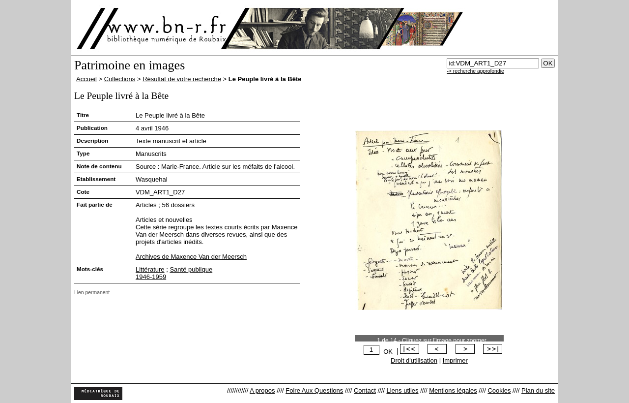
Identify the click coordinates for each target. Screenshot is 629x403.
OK (388, 351)
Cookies (499, 390)
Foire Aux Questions (314, 390)
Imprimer (455, 360)
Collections (120, 79)
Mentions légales (453, 390)
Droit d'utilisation (414, 360)
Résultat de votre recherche (182, 79)
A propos (262, 390)
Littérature (150, 269)
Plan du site (538, 390)
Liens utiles (402, 390)
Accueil (86, 79)
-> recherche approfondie (475, 71)
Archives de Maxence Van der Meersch (191, 256)
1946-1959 (151, 276)
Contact (365, 390)
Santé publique (191, 269)
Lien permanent (92, 292)
